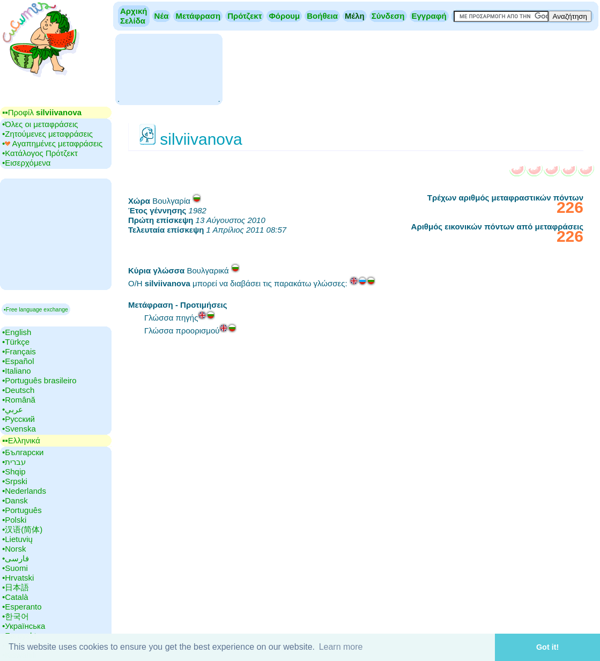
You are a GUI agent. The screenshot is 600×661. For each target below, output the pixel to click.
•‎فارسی (15, 558)
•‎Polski (14, 519)
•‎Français (19, 351)
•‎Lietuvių (17, 539)
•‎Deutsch (18, 390)
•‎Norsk (14, 548)
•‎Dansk (15, 500)
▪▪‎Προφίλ (42, 112)
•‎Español (18, 361)
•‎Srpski (14, 481)
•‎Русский (18, 419)
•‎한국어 (15, 616)
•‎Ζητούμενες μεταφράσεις (47, 133)
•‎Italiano (16, 370)
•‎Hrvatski (18, 577)
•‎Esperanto (22, 606)
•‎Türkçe (15, 341)
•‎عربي (12, 409)
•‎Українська (23, 625)
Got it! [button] (547, 647)
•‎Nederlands (24, 490)
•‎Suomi (15, 568)
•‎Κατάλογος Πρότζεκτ (40, 153)
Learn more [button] (341, 646)
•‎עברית (14, 461)
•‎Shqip (14, 471)
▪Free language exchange (36, 309)
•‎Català (15, 596)
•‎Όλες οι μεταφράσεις (40, 124)
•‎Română (18, 399)
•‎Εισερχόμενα (26, 162)
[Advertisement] (169, 68)
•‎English (16, 332)
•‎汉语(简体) (22, 529)
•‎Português (22, 510)
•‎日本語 (15, 587)
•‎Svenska (19, 428)
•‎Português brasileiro (39, 380)
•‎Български (23, 452)
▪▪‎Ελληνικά (21, 440)
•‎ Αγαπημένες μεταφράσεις (52, 143)
